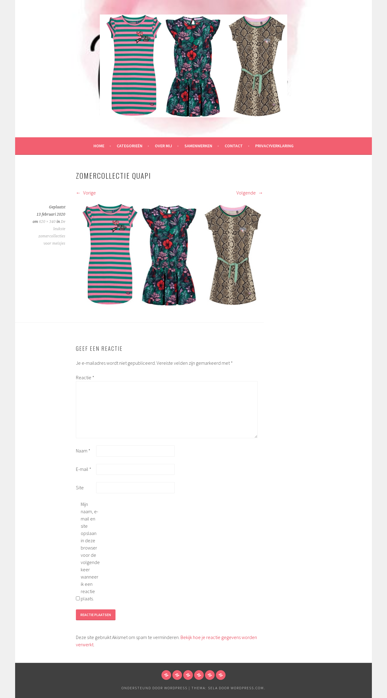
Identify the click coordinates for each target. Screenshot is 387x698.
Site (80, 487)
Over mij (163, 145)
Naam (83, 451)
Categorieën (129, 145)
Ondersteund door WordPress (154, 688)
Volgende (249, 193)
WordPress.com (247, 688)
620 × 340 (47, 222)
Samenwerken (198, 145)
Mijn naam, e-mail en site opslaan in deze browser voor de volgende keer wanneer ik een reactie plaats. (90, 551)
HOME (98, 145)
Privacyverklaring (274, 145)
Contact (234, 145)
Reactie (85, 377)
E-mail (83, 469)
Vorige (86, 193)
